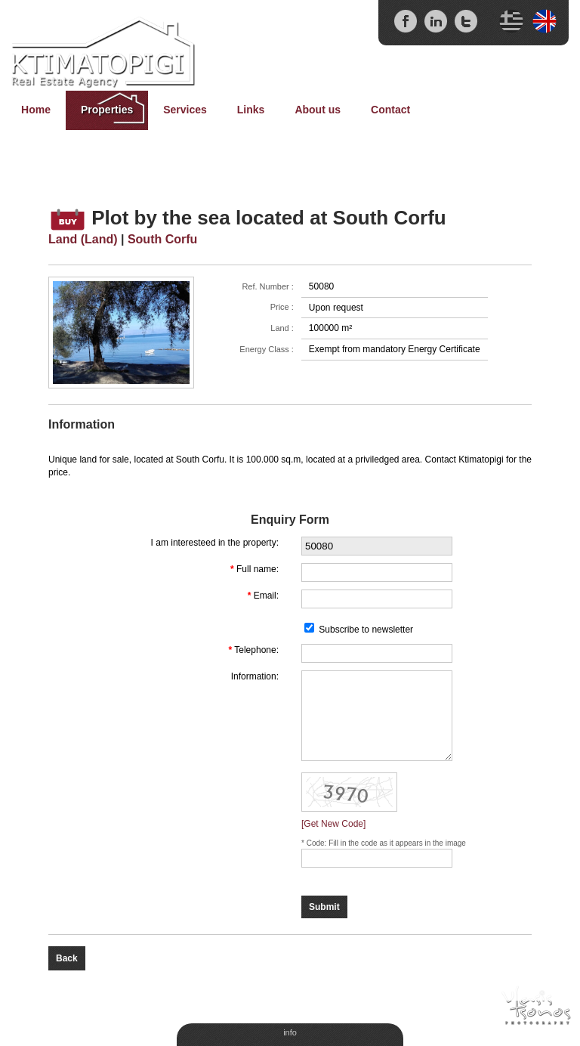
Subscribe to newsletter (366, 629)
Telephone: (256, 650)
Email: (266, 595)
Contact (390, 110)
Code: (318, 843)
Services (185, 110)
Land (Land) (83, 239)
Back (67, 958)
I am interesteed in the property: (215, 542)
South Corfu (162, 239)
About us (318, 110)
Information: (255, 676)
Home (36, 110)
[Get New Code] (333, 824)
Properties (107, 110)
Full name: (257, 569)
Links (251, 110)
